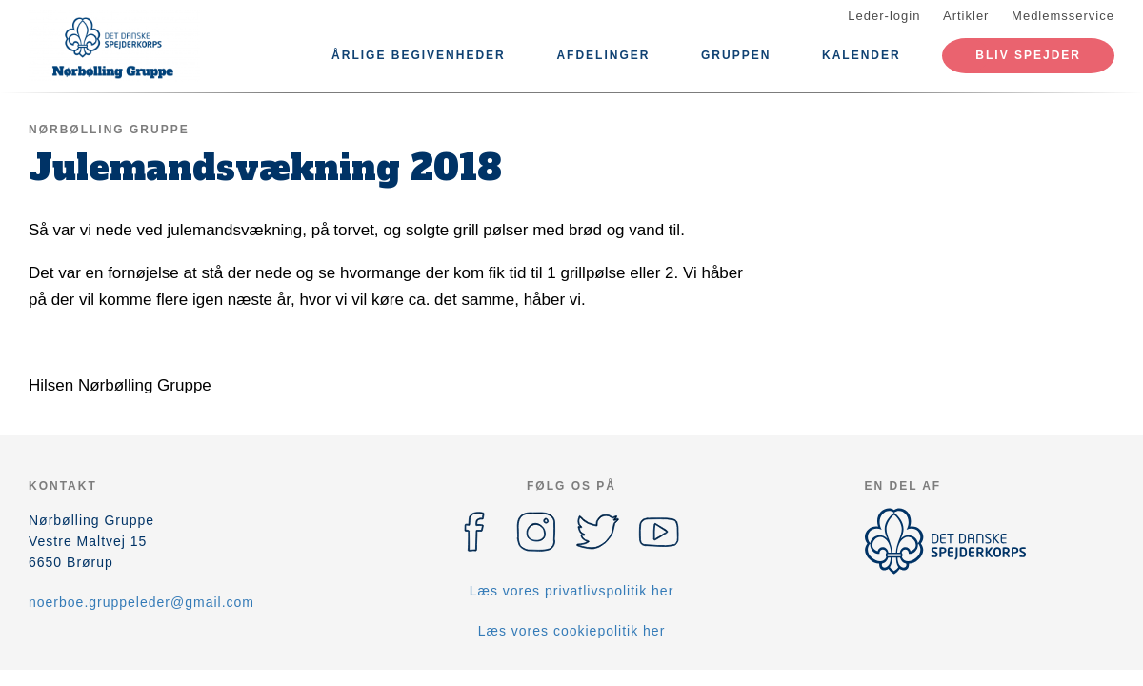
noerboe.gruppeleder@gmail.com (141, 602)
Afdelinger (603, 55)
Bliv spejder (1028, 55)
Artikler (966, 16)
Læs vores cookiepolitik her (572, 630)
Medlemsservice (1063, 16)
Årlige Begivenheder (418, 55)
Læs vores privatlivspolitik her (572, 590)
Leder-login (884, 16)
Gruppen (736, 55)
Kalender (861, 55)
